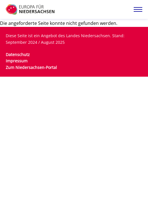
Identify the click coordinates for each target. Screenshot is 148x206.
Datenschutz (18, 54)
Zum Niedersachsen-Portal (31, 67)
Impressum (16, 61)
